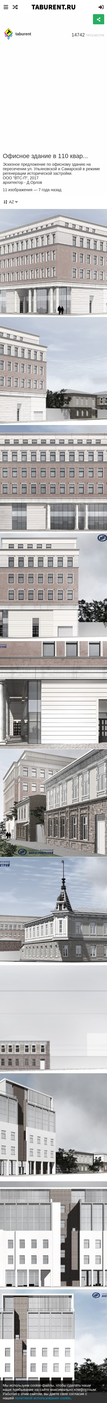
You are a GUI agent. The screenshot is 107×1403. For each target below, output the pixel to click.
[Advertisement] (53, 96)
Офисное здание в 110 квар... (45, 156)
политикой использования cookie (42, 1398)
